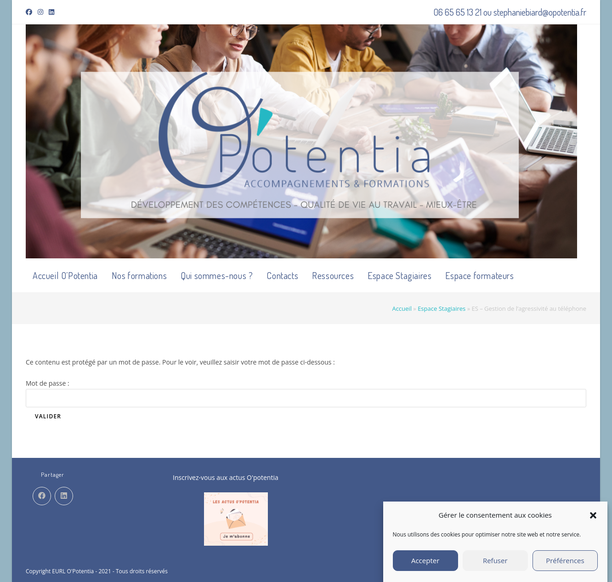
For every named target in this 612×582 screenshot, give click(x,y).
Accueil (402, 308)
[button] (593, 521)
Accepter (425, 566)
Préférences (565, 566)
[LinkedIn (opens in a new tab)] (51, 12)
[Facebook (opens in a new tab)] (30, 12)
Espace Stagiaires (441, 308)
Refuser (495, 566)
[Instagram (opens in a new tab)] (40, 12)
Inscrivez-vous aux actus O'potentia (225, 477)
